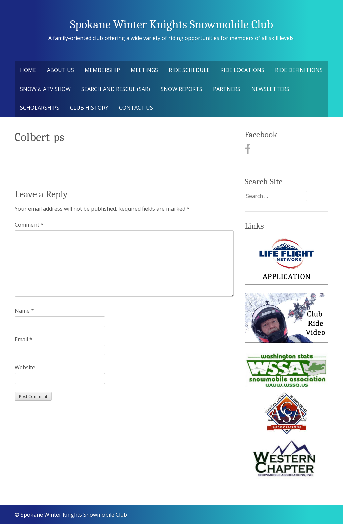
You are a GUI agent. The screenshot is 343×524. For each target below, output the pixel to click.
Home (28, 70)
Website (25, 367)
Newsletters (270, 89)
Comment (29, 224)
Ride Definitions (299, 70)
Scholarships (39, 107)
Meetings (144, 70)
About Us (60, 70)
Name (24, 310)
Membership (102, 70)
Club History (89, 107)
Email (23, 339)
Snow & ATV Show (45, 89)
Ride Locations (242, 70)
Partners (227, 89)
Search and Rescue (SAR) (115, 89)
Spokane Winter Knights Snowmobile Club (171, 25)
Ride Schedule (189, 70)
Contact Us (136, 107)
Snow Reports (181, 89)
